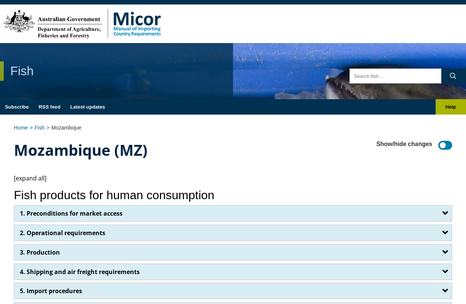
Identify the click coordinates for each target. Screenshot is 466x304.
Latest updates (87, 107)
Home (21, 128)
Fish (40, 128)
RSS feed (49, 107)
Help (450, 107)
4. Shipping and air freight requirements (80, 272)
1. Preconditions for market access (71, 213)
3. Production (40, 252)
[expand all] (30, 178)
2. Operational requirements (62, 233)
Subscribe (17, 107)
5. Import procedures (51, 291)
